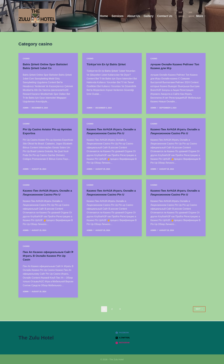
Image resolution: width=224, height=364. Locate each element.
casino (26, 59)
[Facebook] (161, 332)
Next (199, 308)
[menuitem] (176, 16)
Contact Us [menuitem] (164, 16)
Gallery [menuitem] (148, 16)
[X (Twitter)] (161, 337)
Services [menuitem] (117, 16)
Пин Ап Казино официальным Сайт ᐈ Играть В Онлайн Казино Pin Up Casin (46, 255)
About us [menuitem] (133, 16)
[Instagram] (161, 342)
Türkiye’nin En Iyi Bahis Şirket (107, 64)
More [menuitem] (201, 16)
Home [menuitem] (104, 16)
